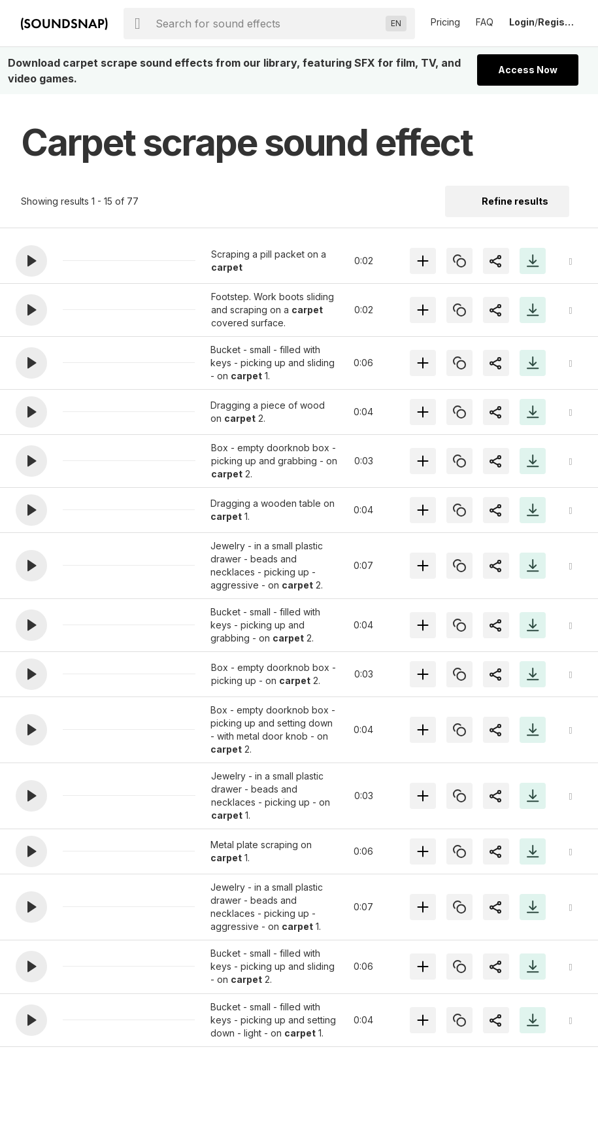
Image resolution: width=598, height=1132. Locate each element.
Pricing (445, 21)
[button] (31, 261)
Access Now (527, 69)
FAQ (484, 21)
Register (557, 21)
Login (522, 21)
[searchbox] (268, 23)
